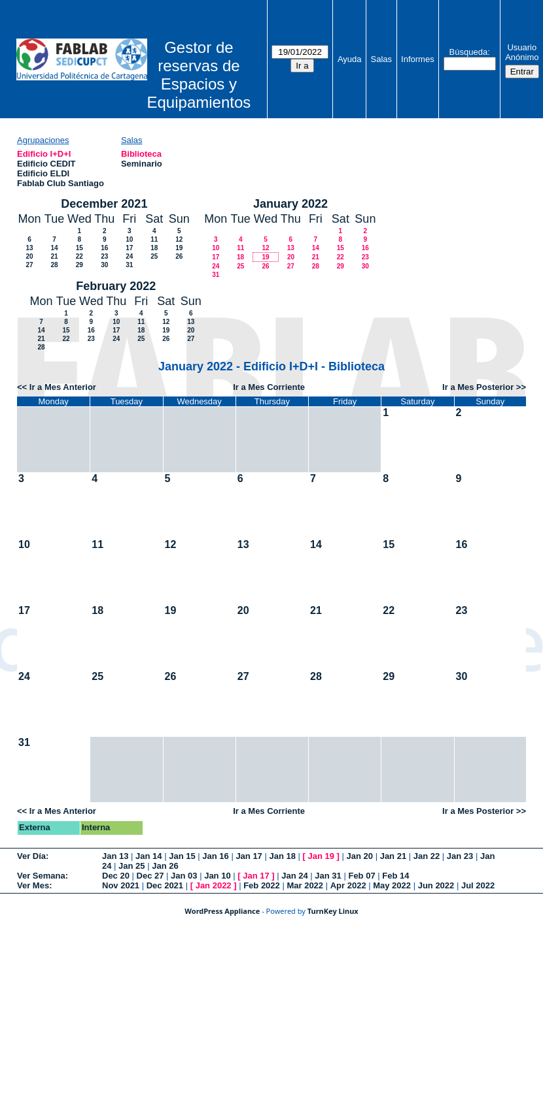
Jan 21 (393, 856)
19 (179, 247)
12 (179, 239)
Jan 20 (360, 856)
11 (154, 239)
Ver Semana (41, 876)
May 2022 (392, 885)
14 (54, 247)
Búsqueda (468, 52)
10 (129, 239)
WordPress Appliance (222, 911)
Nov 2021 (120, 885)
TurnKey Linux (333, 911)
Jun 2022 (436, 885)
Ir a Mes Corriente (269, 387)
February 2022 (116, 286)
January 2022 (290, 203)
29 (79, 264)
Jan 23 (460, 856)
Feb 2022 (261, 885)
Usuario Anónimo (521, 52)
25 (154, 256)
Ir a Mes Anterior (62, 387)
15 (79, 247)
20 (29, 256)
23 (104, 256)
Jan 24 (294, 876)
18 (154, 247)
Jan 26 (165, 866)
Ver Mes (33, 885)
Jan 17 (249, 856)
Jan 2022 (214, 885)
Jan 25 (131, 866)
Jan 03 (184, 876)
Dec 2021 (165, 885)
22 (79, 256)
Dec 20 (116, 876)
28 (54, 264)
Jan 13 (115, 856)
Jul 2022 (478, 885)
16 (104, 247)
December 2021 (104, 203)
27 (29, 264)
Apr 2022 (348, 885)
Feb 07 (361, 876)
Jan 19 (321, 856)
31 (129, 264)
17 (129, 247)
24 (129, 256)
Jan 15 (182, 856)
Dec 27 (150, 876)
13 (29, 247)
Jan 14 (148, 856)
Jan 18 (282, 856)
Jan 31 (328, 876)
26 (179, 256)
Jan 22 (426, 856)
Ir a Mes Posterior (478, 387)
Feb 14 (395, 876)
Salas (382, 59)
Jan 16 (215, 856)
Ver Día (31, 856)
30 (104, 264)
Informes (417, 59)
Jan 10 (217, 876)
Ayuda (350, 59)
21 (54, 256)
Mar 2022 (305, 885)
